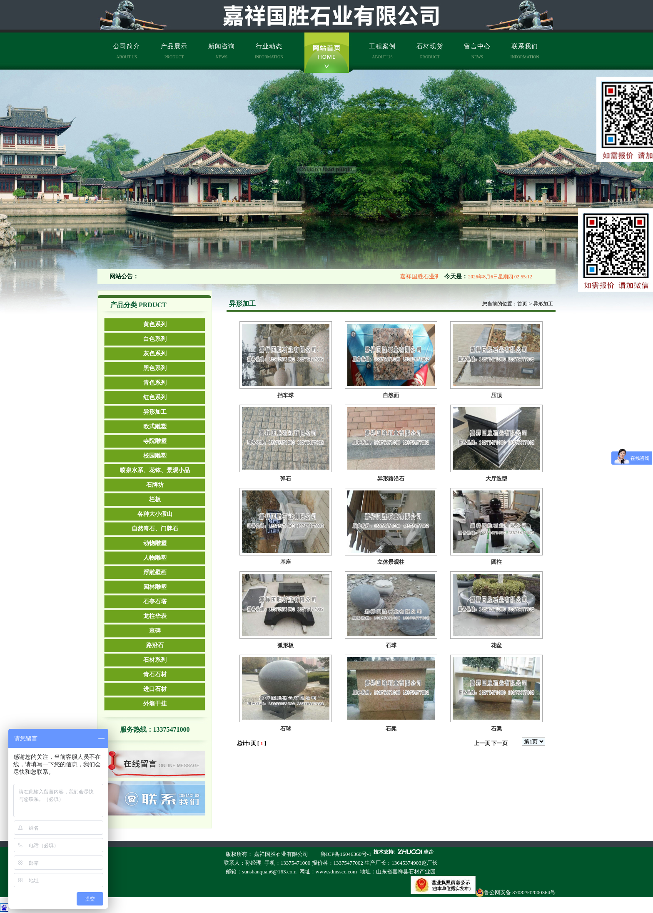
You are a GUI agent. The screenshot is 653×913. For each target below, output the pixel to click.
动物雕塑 (155, 543)
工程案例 (382, 51)
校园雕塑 (155, 456)
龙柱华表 (155, 616)
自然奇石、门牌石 (155, 528)
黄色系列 (155, 324)
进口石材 (155, 689)
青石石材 (155, 674)
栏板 (155, 499)
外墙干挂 (155, 703)
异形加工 (155, 412)
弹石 (285, 478)
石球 (391, 645)
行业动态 (269, 51)
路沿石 (155, 645)
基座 (285, 562)
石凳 (391, 728)
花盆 (496, 645)
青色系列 (155, 383)
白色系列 (155, 339)
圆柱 (496, 562)
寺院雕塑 (155, 441)
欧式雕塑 (155, 426)
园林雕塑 (155, 587)
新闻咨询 (221, 51)
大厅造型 (496, 478)
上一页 (482, 743)
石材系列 (155, 660)
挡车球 (285, 395)
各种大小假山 (154, 514)
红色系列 (155, 397)
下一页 (499, 743)
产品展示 (174, 51)
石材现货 (429, 51)
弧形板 (285, 645)
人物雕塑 (155, 558)
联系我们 (525, 51)
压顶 (496, 395)
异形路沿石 (390, 478)
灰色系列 (155, 353)
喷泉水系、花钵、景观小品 (155, 470)
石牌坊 (155, 485)
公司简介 (126, 51)
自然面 (391, 395)
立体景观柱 (390, 562)
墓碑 (155, 631)
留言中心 (477, 51)
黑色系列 (155, 368)
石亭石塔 (155, 601)
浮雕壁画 (155, 572)
